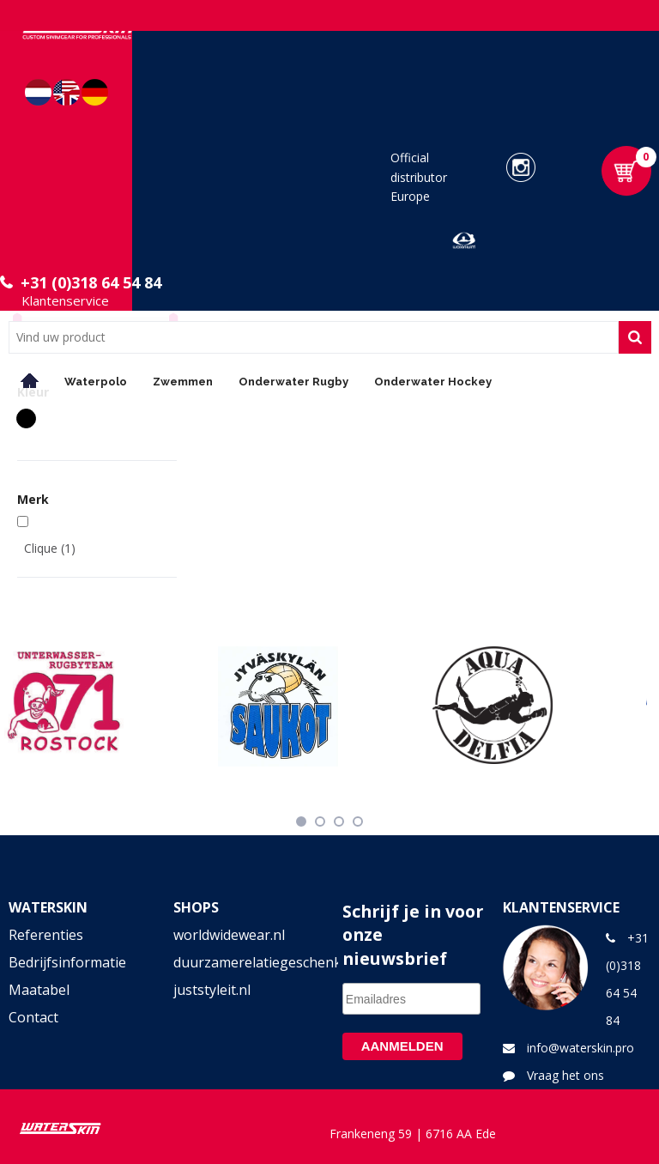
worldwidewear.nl (229, 934)
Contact (33, 1017)
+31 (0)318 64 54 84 (91, 282)
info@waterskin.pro (580, 1048)
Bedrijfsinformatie (67, 962)
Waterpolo (95, 381)
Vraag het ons (565, 1075)
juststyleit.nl (212, 989)
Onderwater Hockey (433, 381)
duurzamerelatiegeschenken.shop (247, 962)
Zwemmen (183, 381)
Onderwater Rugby (293, 381)
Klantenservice (65, 300)
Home (30, 381)
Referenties (46, 934)
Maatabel (39, 989)
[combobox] (314, 337)
